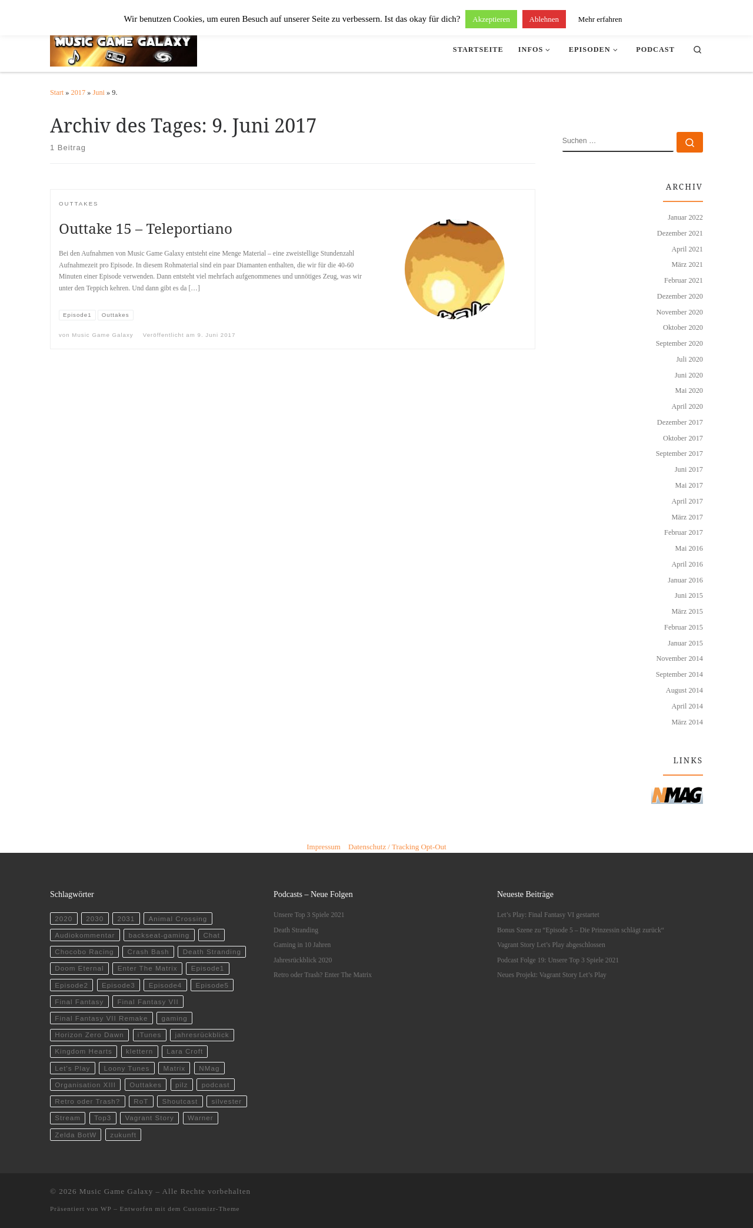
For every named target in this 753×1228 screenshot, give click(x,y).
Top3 (102, 1117)
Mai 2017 (689, 485)
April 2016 (687, 564)
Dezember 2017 (680, 422)
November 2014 (679, 658)
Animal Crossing (177, 918)
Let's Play (72, 1068)
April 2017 (687, 501)
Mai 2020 (689, 390)
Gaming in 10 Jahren (302, 945)
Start (57, 92)
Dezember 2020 (680, 296)
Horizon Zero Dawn (89, 1034)
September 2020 (679, 343)
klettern (139, 1051)
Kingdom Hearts (83, 1051)
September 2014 (679, 674)
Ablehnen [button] (544, 19)
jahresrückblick (202, 1034)
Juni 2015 (689, 595)
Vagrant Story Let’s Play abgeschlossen (551, 945)
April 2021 (687, 249)
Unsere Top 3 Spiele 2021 (309, 915)
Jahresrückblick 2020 (303, 960)
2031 (126, 918)
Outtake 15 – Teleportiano (145, 228)
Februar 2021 (683, 280)
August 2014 (684, 690)
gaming (175, 1018)
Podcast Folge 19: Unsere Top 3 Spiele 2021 (558, 960)
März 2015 (687, 611)
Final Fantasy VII (147, 1001)
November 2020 (679, 312)
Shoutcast (180, 1101)
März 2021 (687, 264)
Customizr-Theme (211, 1208)
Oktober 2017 (683, 438)
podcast (216, 1084)
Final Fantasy (79, 1001)
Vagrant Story (149, 1117)
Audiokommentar (85, 935)
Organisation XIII (85, 1084)
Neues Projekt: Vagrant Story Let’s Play (552, 975)
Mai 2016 (689, 548)
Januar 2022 (685, 217)
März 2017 (687, 517)
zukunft (123, 1134)
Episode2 (71, 985)
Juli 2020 (690, 359)
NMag (209, 1068)
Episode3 (118, 985)
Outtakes (145, 1084)
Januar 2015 (685, 643)
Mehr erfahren (600, 19)
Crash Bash (148, 951)
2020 (63, 918)
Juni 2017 (689, 469)
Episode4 (165, 985)
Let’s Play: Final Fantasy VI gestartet (548, 915)
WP (106, 1208)
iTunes (150, 1034)
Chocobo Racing (84, 951)
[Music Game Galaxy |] (123, 47)
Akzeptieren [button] (491, 19)
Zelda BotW (75, 1134)
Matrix (174, 1068)
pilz (181, 1084)
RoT (141, 1101)
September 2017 (679, 453)
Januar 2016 (685, 580)
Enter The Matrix (148, 968)
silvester (226, 1101)
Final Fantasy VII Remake (101, 1018)
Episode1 (208, 968)
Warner (201, 1117)
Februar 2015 (683, 627)
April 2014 (687, 706)
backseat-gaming (159, 935)
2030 (95, 918)
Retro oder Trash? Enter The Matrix (323, 975)
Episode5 (212, 985)
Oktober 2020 (683, 327)
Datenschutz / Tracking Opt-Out (397, 846)
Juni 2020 (689, 375)
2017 (78, 92)
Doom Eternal (79, 968)
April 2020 (687, 406)
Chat (211, 935)
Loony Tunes (127, 1068)
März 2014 (687, 722)
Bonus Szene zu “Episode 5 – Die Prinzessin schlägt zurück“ (580, 930)
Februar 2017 (683, 532)
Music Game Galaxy (102, 335)
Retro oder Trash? (87, 1101)
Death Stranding (212, 951)
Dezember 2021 (680, 233)
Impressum (323, 846)
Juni (98, 92)
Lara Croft (184, 1051)
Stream (68, 1117)
